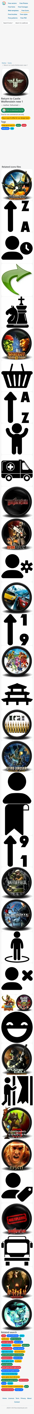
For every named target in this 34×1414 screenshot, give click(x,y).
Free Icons (25, 11)
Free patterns (12, 18)
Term (17, 1398)
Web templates (13, 11)
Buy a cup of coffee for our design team (15, 118)
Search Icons (7, 23)
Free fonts (11, 7)
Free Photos (23, 3)
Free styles (24, 14)
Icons (10, 63)
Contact (17, 1402)
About (29, 1398)
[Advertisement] (17, 44)
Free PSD (23, 18)
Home (4, 63)
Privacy (23, 1398)
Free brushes (12, 14)
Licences (11, 1398)
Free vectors (12, 3)
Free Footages (23, 7)
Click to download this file (12, 110)
